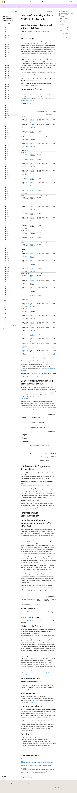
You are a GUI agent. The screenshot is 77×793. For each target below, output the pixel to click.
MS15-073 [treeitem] (7, 153)
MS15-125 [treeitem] (7, 54)
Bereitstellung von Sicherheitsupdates (64, 32)
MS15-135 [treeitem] (7, 35)
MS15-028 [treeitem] (7, 239)
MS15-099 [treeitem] (7, 103)
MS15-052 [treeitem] (7, 193)
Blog (22, 787)
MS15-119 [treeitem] (7, 65)
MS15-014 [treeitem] (7, 266)
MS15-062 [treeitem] (7, 174)
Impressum (65, 787)
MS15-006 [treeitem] (7, 281)
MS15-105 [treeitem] (7, 92)
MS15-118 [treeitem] (7, 67)
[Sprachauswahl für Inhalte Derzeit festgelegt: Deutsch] (5, 784)
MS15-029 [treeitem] (7, 237)
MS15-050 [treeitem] (7, 197)
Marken (3, 789)
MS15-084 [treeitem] (7, 132)
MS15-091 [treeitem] (7, 119)
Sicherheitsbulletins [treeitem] (8, 25)
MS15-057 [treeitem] (7, 184)
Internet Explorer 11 (32, 304)
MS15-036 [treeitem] (7, 224)
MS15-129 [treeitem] (7, 46)
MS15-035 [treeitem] (7, 225)
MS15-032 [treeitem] (7, 231)
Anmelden (73, 1)
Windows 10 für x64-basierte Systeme (24, 352)
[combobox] (10, 14)
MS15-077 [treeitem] (7, 145)
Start (25, 11)
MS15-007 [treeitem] (7, 279)
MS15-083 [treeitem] (7, 134)
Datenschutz (34, 787)
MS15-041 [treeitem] (7, 214)
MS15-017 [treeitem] (7, 260)
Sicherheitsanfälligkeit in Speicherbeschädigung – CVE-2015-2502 (67, 29)
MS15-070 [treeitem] (7, 159)
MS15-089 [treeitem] (7, 123)
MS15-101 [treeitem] (7, 100)
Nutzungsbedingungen (57, 787)
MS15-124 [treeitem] (7, 56)
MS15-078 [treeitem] (7, 144)
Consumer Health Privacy (44, 787)
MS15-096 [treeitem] (7, 109)
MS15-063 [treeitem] (7, 172)
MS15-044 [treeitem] (7, 208)
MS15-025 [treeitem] (7, 245)
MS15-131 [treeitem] (7, 42)
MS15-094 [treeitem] (7, 113)
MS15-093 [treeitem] (7, 115)
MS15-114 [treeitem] (7, 75)
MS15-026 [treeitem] (7, 243)
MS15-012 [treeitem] (7, 269)
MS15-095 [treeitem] (7, 111)
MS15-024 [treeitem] (7, 246)
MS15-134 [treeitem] (7, 37)
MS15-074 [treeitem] (7, 151)
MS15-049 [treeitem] (7, 199)
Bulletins (23, 398)
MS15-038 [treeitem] (7, 220)
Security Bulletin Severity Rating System (30, 407)
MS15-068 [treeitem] (7, 163)
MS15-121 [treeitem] (7, 62)
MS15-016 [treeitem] (7, 262)
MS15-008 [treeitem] (7, 277)
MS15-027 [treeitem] (7, 241)
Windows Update (36, 358)
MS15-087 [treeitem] (7, 126)
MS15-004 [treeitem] (7, 285)
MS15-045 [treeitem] (7, 206)
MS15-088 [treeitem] (7, 124)
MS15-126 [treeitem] (7, 52)
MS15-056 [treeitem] (7, 185)
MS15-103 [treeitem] (7, 96)
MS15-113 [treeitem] (7, 77)
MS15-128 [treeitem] (7, 48)
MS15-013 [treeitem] (7, 267)
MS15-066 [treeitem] (7, 166)
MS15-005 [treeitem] (7, 283)
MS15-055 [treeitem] (7, 187)
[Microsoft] (2, 2)
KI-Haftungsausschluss (6, 787)
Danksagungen (63, 35)
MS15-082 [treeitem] (7, 136)
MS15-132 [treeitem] (7, 41)
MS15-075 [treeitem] (7, 149)
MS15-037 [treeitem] (7, 222)
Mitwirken (28, 787)
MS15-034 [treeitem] (7, 227)
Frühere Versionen (16, 787)
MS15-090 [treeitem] (7, 121)
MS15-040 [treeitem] (7, 216)
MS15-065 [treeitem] (7, 168)
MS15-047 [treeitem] (7, 203)
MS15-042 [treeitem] (7, 212)
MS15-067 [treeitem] (7, 164)
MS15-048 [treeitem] (7, 201)
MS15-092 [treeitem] (7, 117)
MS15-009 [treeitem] (7, 275)
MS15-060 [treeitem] (7, 178)
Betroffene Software (64, 18)
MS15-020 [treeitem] (7, 254)
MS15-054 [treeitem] (7, 189)
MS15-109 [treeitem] (7, 84)
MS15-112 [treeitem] (7, 79)
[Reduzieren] (16, 11)
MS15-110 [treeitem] (7, 83)
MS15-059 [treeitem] (7, 180)
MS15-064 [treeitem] (7, 170)
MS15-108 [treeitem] (7, 86)
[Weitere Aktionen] (55, 11)
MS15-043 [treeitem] (7, 210)
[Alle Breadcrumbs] (22, 11)
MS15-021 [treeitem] (7, 252)
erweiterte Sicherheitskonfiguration (30, 640)
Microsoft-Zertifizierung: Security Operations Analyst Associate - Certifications (37, 769)
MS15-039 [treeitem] (7, 218)
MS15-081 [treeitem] (7, 138)
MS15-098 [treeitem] (7, 105)
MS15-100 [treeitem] (7, 102)
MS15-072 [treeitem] (7, 155)
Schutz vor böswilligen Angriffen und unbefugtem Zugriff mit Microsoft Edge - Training (37, 763)
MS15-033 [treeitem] (7, 229)
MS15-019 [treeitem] (7, 256)
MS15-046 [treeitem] (7, 205)
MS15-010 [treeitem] (7, 273)
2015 (38, 11)
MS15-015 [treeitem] (7, 264)
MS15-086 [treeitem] (7, 128)
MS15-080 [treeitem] (7, 140)
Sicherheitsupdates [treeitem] (6, 16)
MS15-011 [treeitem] (7, 271)
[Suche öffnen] (69, 2)
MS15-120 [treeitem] (7, 63)
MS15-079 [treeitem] (7, 142)
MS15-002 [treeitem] (7, 288)
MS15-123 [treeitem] (7, 58)
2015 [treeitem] (6, 33)
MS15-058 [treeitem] (7, 182)
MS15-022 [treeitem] (7, 250)
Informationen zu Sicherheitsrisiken (67, 26)
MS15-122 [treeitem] (7, 60)
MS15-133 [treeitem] (7, 39)
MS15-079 (54, 347)
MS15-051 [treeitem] (7, 195)
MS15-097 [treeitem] (7, 107)
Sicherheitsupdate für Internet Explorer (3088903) (66, 14)
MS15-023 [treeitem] (7, 248)
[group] (38, 232)
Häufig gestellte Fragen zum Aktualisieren (65, 23)
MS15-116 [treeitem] (7, 71)
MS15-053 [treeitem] (7, 191)
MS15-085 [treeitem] (7, 130)
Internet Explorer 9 (32, 207)
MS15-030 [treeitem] (7, 235)
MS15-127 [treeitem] (7, 50)
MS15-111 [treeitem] (6, 81)
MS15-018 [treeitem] (7, 258)
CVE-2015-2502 (24, 452)
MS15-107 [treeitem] (7, 88)
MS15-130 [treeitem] (7, 44)
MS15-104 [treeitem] (7, 94)
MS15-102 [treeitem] (7, 98)
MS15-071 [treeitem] (7, 157)
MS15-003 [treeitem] (7, 286)
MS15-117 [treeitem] (7, 69)
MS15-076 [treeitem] (7, 147)
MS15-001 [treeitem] (7, 290)
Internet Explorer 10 (32, 255)
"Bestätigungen (31, 702)
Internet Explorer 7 (32, 120)
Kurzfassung (62, 16)
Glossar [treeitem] (4, 328)
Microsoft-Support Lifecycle (27, 100)
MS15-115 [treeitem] (7, 73)
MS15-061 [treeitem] (7, 176)
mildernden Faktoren (35, 612)
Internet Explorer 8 (32, 153)
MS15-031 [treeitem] (7, 233)
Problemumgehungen (35, 620)
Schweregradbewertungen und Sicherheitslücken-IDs (66, 20)
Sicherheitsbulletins (31, 11)
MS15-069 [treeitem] (7, 161)
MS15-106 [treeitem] (7, 90)
